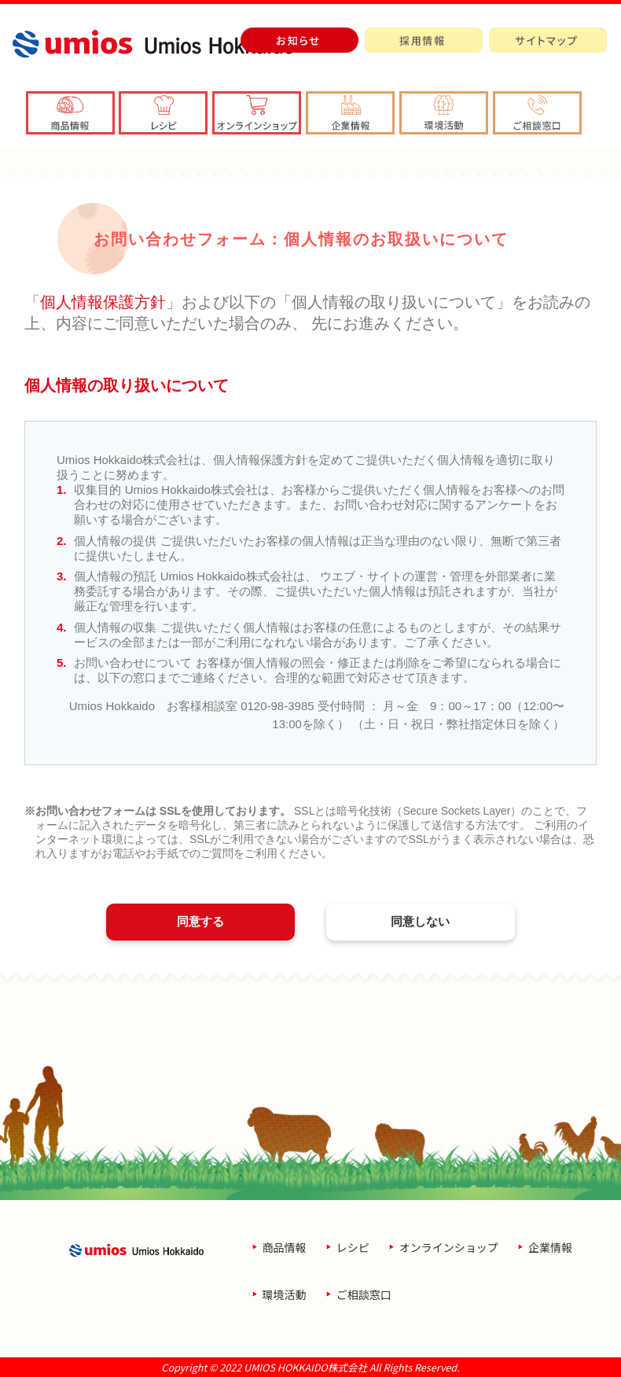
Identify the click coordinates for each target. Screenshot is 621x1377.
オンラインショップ (448, 1247)
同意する (200, 921)
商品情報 (285, 1247)
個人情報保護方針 (103, 302)
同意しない (420, 921)
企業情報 (550, 1247)
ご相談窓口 (363, 1294)
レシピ (352, 1247)
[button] (350, 112)
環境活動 (285, 1294)
